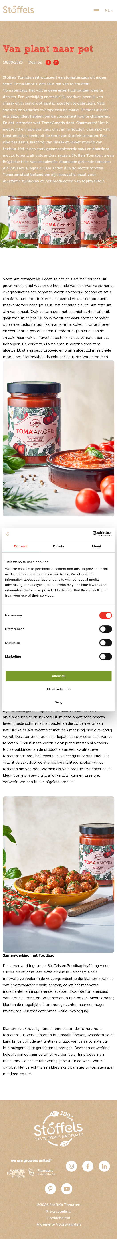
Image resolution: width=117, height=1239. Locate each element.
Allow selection (58, 689)
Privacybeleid (58, 1212)
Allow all (58, 676)
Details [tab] (58, 546)
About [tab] (96, 546)
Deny (58, 702)
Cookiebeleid (58, 1218)
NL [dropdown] (107, 10)
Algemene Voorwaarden (58, 1225)
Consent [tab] (21, 546)
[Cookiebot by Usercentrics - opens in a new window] (92, 534)
